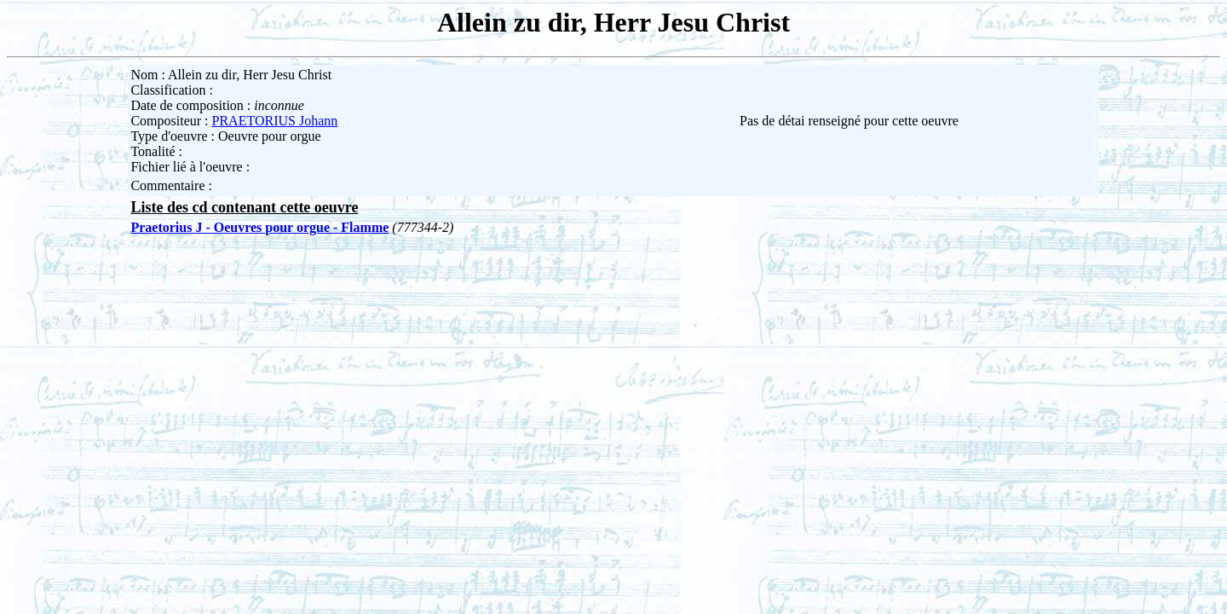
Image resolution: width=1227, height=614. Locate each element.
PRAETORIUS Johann (275, 120)
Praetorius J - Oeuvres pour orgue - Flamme (259, 227)
